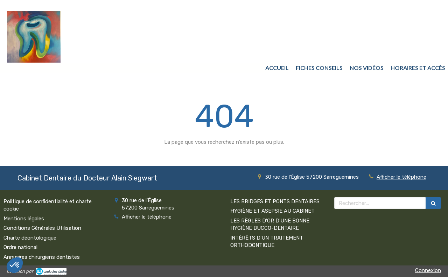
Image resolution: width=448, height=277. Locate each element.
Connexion (428, 270)
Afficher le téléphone (401, 177)
